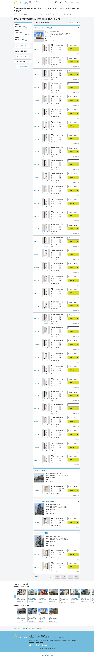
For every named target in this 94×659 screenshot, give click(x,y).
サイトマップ (31, 642)
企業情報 (37, 642)
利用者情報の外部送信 (66, 640)
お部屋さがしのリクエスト (34, 640)
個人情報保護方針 (57, 640)
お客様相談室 (73, 640)
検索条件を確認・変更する (48, 655)
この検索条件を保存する (23, 46)
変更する (27, 28)
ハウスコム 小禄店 (54, 53)
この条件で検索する (23, 56)
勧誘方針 (51, 640)
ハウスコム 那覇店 (54, 527)
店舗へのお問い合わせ (44, 640)
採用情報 (41, 642)
